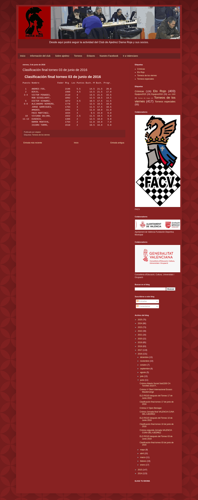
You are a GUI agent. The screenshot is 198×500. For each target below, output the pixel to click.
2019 (140, 342)
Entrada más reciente (32, 143)
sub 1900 (171, 94)
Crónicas (141, 69)
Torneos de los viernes (41, 135)
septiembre (145, 369)
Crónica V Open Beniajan (151, 408)
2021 (140, 335)
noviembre (145, 361)
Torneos (78, 56)
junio (142, 380)
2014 (140, 473)
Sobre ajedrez (62, 56)
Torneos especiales (145, 79)
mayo (142, 450)
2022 (140, 331)
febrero (143, 461)
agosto (143, 372)
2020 (140, 339)
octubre (143, 365)
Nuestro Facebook (109, 56)
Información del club (40, 56)
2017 (140, 350)
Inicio (22, 56)
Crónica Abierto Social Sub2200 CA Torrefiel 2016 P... (155, 384)
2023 (140, 327)
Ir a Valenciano (130, 56)
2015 (140, 470)
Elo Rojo (141, 72)
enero (143, 465)
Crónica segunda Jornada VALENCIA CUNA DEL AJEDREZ (156, 431)
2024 (140, 323)
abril (142, 453)
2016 (140, 354)
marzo (143, 457)
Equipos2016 (157, 94)
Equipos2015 (140, 94)
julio (142, 376)
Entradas (142, 301)
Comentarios (143, 306)
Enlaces (91, 56)
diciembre (144, 357)
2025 (140, 320)
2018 (140, 346)
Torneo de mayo (144, 98)
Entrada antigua (117, 143)
